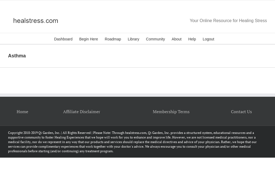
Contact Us (241, 112)
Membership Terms (171, 112)
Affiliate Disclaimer (81, 112)
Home (22, 112)
